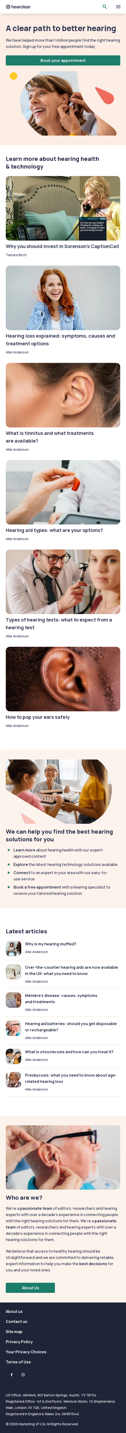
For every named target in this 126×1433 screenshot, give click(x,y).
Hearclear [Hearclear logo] (18, 6)
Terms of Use (18, 1362)
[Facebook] (11, 1375)
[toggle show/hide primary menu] (118, 7)
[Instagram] (23, 1375)
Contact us (16, 1321)
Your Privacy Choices (26, 1351)
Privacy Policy (19, 1341)
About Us (30, 1287)
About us (14, 1311)
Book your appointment (63, 60)
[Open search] (105, 7)
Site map (14, 1331)
